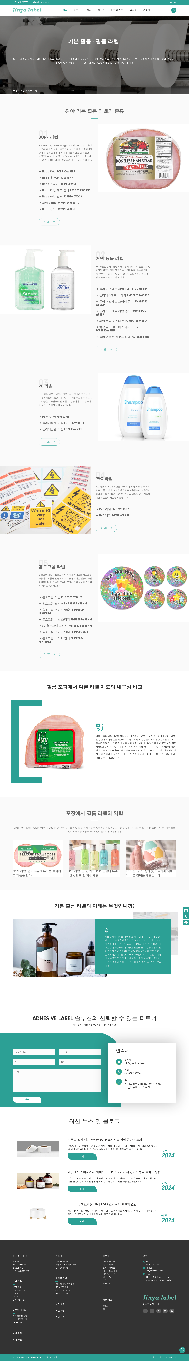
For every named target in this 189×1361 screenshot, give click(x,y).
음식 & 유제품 (109, 1268)
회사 (89, 10)
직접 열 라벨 (18, 1262)
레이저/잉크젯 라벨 (21, 1271)
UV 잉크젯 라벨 (62, 1287)
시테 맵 (153, 1357)
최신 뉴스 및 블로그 (94, 1122)
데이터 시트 (117, 10)
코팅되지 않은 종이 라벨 (66, 1265)
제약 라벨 (17, 1333)
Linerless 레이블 (19, 1265)
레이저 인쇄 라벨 (62, 1291)
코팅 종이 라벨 (61, 1262)
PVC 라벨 (16, 1297)
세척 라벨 (17, 1340)
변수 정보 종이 (20, 1256)
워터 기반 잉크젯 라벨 (65, 1284)
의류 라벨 (60, 1304)
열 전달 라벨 (18, 1268)
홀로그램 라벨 (19, 1300)
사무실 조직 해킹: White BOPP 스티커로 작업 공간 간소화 (105, 1139)
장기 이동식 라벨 (20, 1319)
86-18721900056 (20, 2)
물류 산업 (107, 1277)
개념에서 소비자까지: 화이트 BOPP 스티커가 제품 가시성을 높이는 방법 (114, 1172)
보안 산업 (107, 1280)
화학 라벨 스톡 (109, 1262)
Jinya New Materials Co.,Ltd (32, 1357)
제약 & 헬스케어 (110, 1271)
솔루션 (77, 10)
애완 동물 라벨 (19, 1291)
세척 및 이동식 (109, 1274)
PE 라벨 (16, 1294)
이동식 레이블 (19, 1310)
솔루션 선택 (108, 1284)
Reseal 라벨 (18, 1323)
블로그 (101, 10)
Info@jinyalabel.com (41, 2)
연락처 (146, 10)
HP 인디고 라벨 (62, 1294)
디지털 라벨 (61, 1278)
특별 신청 (60, 1317)
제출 (27, 1100)
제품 (65, 10)
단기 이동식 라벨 (20, 1316)
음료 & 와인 (108, 1265)
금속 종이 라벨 (61, 1268)
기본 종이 (60, 1256)
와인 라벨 (60, 1311)
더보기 (82, 1156)
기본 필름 (32, 91)
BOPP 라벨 (17, 1287)
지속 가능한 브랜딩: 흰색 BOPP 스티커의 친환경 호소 (102, 1204)
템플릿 (133, 10)
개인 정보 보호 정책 (167, 1357)
